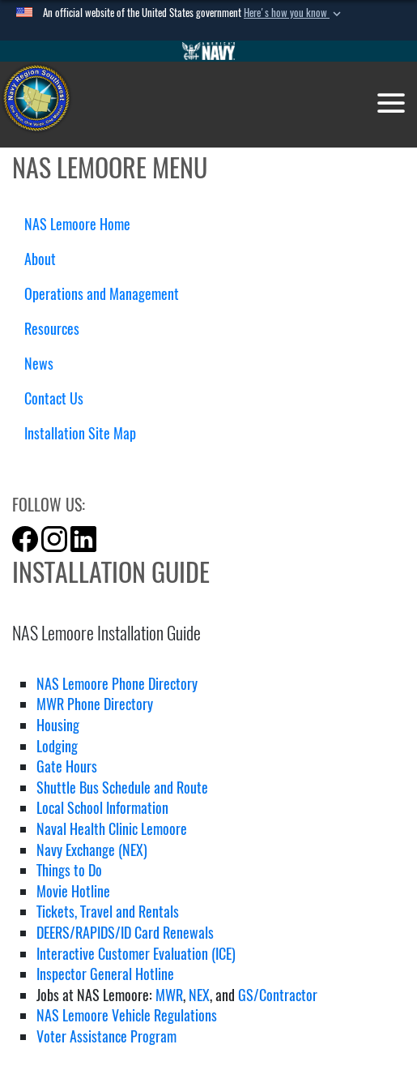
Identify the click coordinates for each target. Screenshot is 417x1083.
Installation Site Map (80, 433)
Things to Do (69, 870)
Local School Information (102, 808)
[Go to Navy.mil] (209, 51)
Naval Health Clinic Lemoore (111, 829)
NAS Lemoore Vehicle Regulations (126, 1015)
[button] (294, 13)
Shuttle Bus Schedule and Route (122, 787)
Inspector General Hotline (105, 974)
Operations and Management (107, 294)
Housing (57, 725)
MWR (167, 995)
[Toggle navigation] (391, 102)
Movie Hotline (73, 891)
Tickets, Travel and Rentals (107, 911)
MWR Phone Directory (94, 704)
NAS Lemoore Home (77, 224)
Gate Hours (66, 766)
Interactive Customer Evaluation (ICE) (136, 954)
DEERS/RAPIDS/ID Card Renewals (125, 932)
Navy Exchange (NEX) (91, 850)
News (38, 363)
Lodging (57, 746)
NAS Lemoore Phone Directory (117, 684)
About (46, 259)
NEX (199, 995)
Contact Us (60, 398)
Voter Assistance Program (106, 1036)
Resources (57, 329)
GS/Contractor (277, 995)
